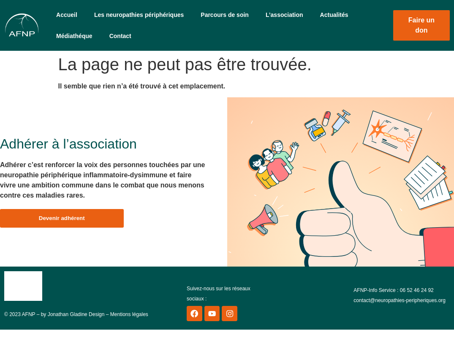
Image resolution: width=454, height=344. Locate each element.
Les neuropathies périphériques (139, 14)
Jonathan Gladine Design (76, 317)
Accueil (66, 14)
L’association (284, 14)
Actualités (334, 14)
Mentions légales (129, 317)
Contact (120, 36)
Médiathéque (74, 36)
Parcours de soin (225, 14)
